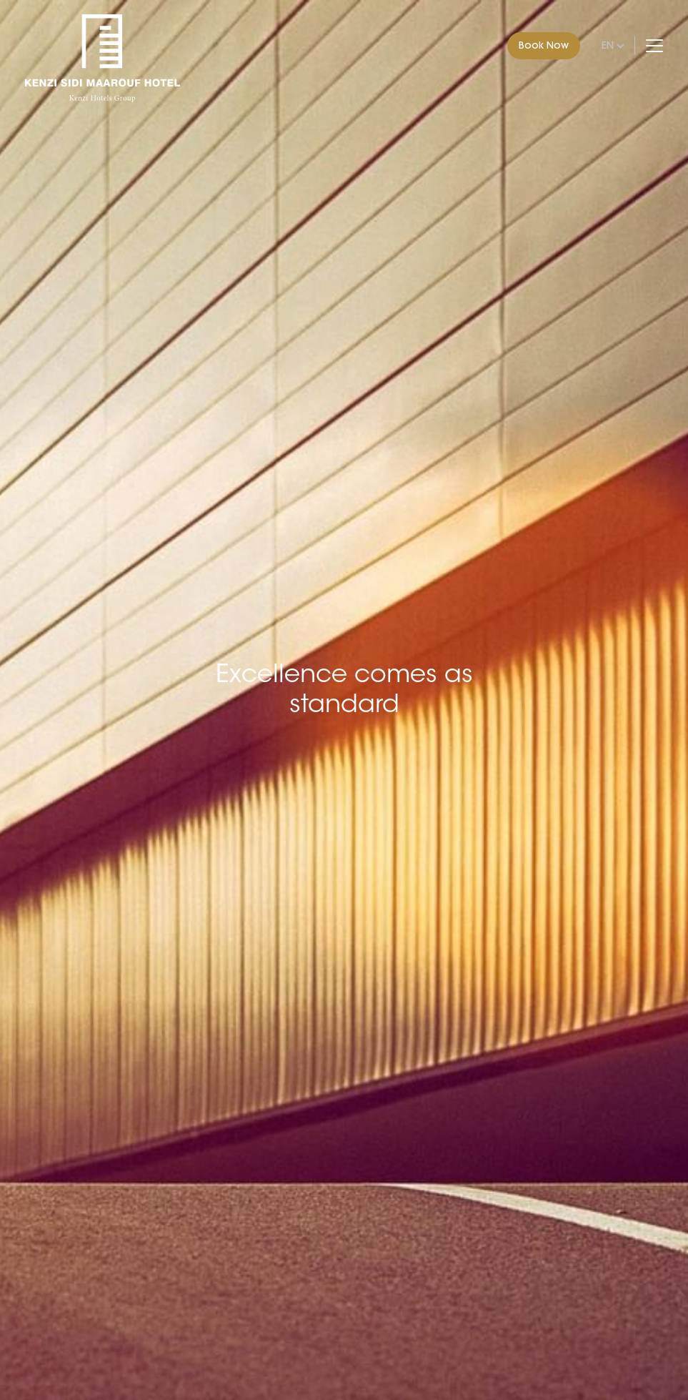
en (608, 45)
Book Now (544, 45)
